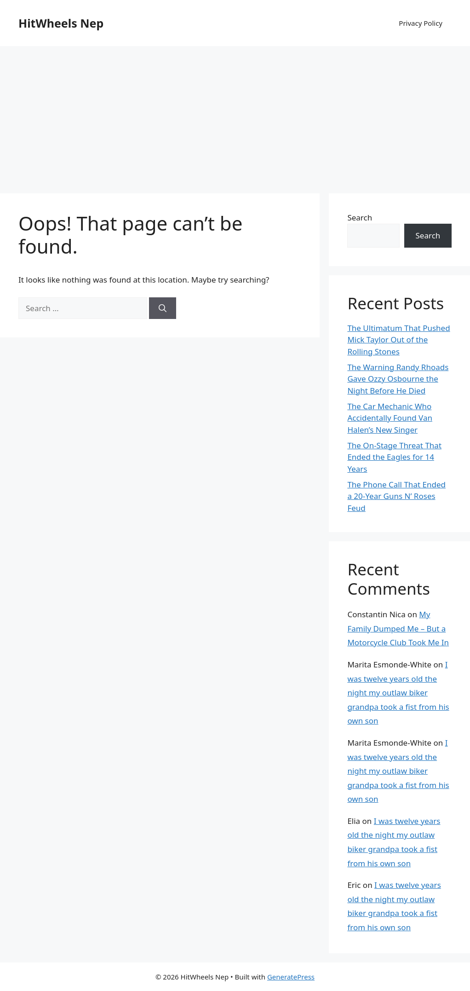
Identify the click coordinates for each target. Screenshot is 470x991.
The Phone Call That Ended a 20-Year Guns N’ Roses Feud (396, 496)
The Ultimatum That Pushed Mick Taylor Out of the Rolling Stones (398, 340)
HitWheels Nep (60, 23)
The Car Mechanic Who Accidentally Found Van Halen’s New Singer (389, 418)
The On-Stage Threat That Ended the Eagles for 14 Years (394, 457)
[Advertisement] (235, 115)
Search (359, 217)
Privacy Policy (420, 23)
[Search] (162, 308)
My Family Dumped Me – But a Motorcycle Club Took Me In (398, 628)
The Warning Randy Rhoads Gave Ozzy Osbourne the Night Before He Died (397, 379)
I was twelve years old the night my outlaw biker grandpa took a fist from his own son (398, 692)
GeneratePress (291, 976)
